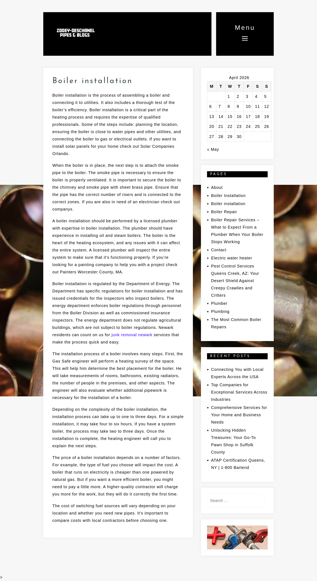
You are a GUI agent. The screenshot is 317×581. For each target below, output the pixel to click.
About (217, 187)
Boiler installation (228, 203)
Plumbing (220, 311)
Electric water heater (231, 258)
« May (213, 149)
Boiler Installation (228, 195)
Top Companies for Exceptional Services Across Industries (239, 392)
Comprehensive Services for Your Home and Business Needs (239, 414)
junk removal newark (131, 335)
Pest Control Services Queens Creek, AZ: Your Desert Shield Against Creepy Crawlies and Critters (235, 280)
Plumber (219, 303)
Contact (218, 250)
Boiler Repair (224, 212)
